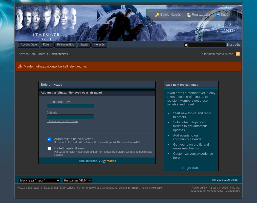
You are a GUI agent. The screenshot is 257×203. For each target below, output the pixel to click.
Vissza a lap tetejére (29, 187)
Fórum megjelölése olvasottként (97, 187)
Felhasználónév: (59, 102)
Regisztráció (198, 14)
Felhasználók (65, 44)
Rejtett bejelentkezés (101, 151)
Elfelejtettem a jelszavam (62, 121)
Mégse (111, 160)
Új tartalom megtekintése (217, 53)
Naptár (84, 44)
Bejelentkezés (168, 14)
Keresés (99, 44)
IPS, (234, 187)
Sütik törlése (67, 187)
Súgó (222, 14)
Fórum (47, 44)
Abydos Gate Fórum (32, 53)
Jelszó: (52, 113)
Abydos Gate (29, 44)
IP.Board (213, 187)
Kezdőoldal (51, 187)
